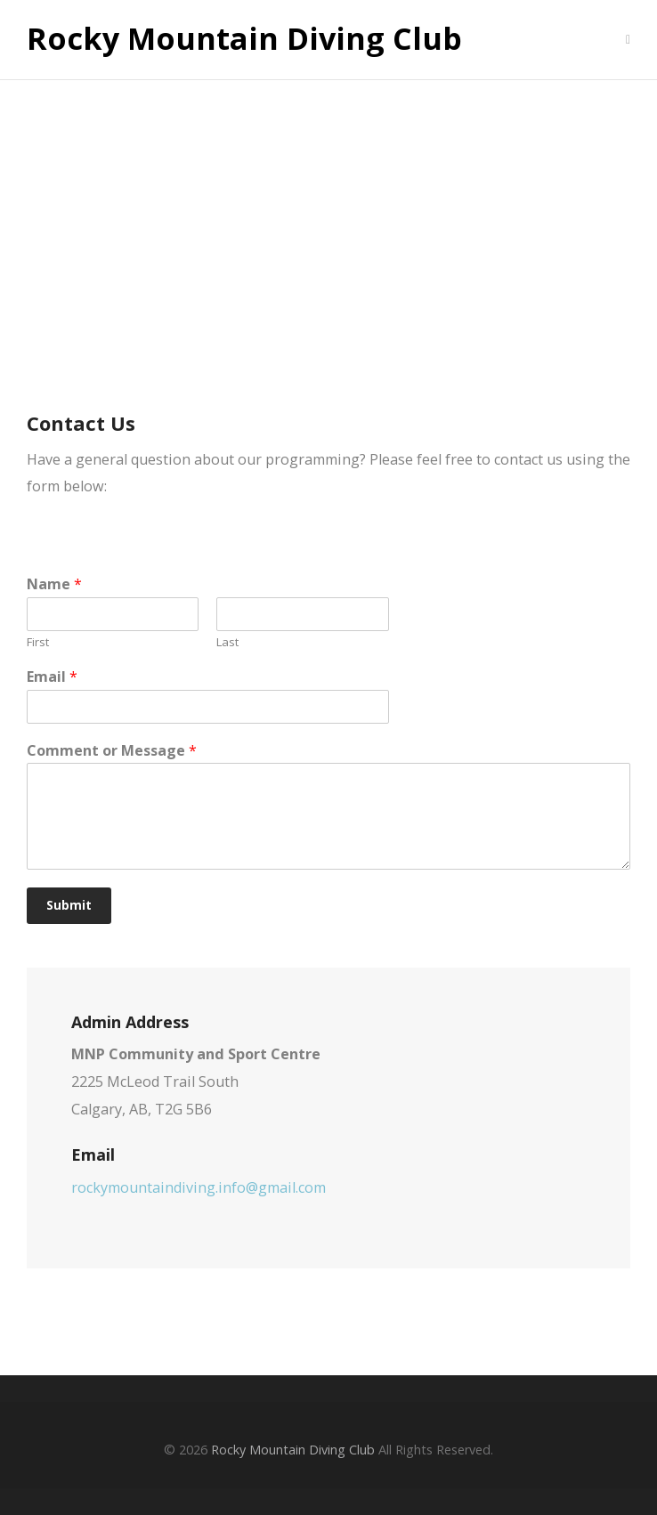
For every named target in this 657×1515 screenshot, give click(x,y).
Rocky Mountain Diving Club (244, 39)
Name (54, 584)
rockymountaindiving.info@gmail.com (198, 1187)
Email (52, 677)
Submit (69, 905)
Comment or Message (112, 750)
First (38, 642)
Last (227, 642)
